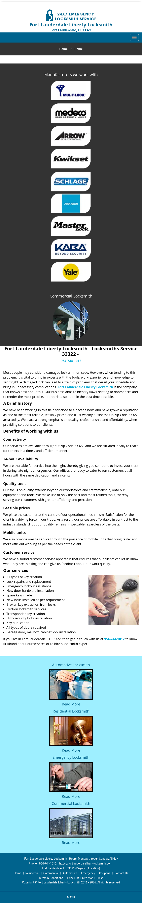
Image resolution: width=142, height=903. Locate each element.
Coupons (104, 873)
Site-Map (87, 878)
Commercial (51, 873)
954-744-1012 (71, 361)
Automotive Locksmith (71, 664)
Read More (71, 704)
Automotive (70, 873)
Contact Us (121, 873)
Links (100, 878)
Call (71, 897)
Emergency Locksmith (71, 757)
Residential (32, 873)
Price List (73, 878)
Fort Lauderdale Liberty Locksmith (85, 387)
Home (63, 49)
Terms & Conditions (51, 878)
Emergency (88, 873)
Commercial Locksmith (71, 803)
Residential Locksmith (71, 711)
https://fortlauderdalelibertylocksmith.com (85, 863)
